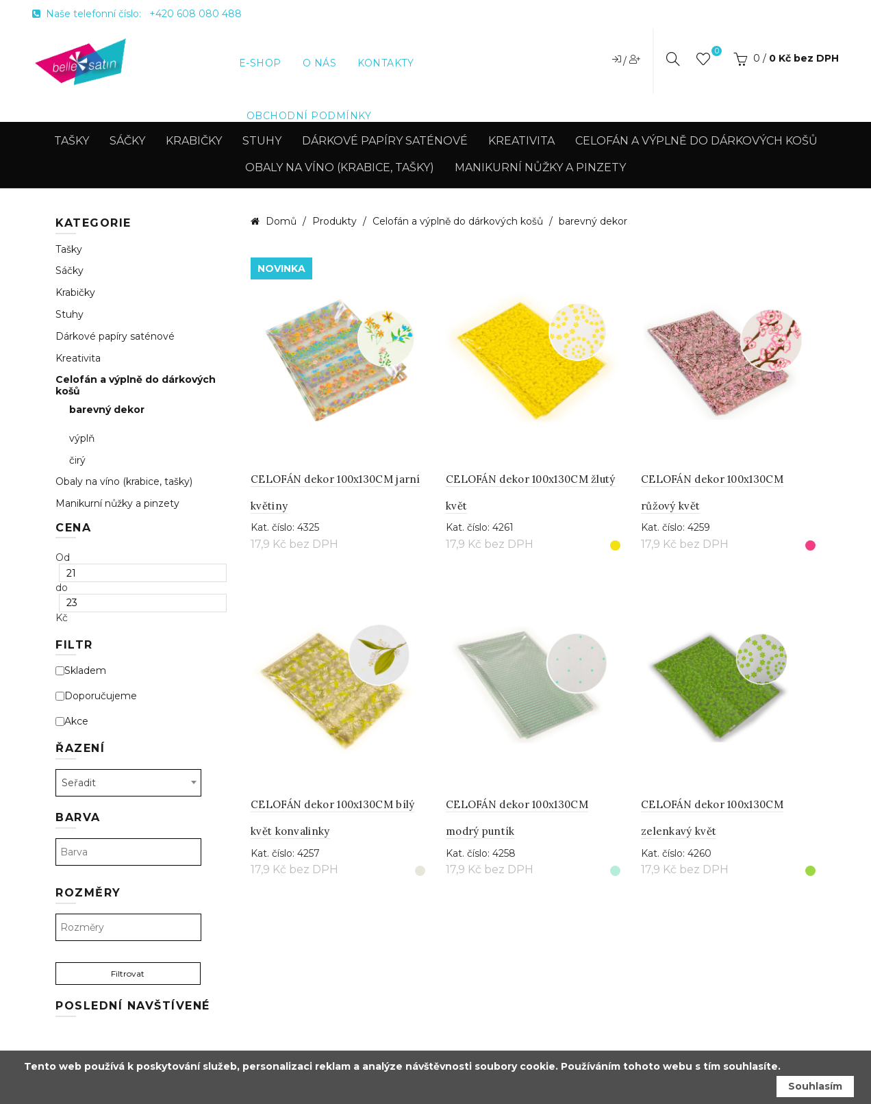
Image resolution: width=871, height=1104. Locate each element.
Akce (71, 721)
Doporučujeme (96, 696)
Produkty (335, 221)
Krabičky (194, 140)
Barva (78, 817)
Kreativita (521, 140)
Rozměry (88, 892)
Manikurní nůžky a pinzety (540, 167)
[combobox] (128, 782)
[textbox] (128, 852)
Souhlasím (815, 1086)
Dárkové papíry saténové (385, 140)
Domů (281, 221)
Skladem (80, 671)
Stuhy (261, 140)
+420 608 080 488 (195, 14)
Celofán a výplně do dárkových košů (696, 140)
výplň (81, 438)
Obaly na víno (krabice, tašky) (339, 167)
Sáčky (127, 140)
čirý (77, 460)
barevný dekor (106, 410)
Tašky (71, 140)
